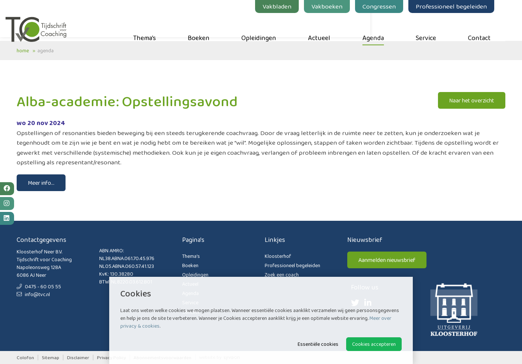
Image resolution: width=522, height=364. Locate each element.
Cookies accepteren (374, 344)
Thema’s (155, 26)
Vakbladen (288, 6)
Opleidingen (269, 26)
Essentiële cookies (318, 344)
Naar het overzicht (471, 100)
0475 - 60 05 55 (39, 286)
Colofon (25, 357)
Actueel (330, 26)
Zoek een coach (282, 274)
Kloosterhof (278, 256)
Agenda (384, 26)
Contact (490, 26)
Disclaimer (78, 357)
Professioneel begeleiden (462, 6)
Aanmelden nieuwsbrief (386, 260)
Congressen (390, 6)
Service (437, 26)
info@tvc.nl (33, 294)
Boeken (210, 26)
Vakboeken (338, 6)
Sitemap (50, 357)
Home (23, 50)
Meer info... (41, 182)
